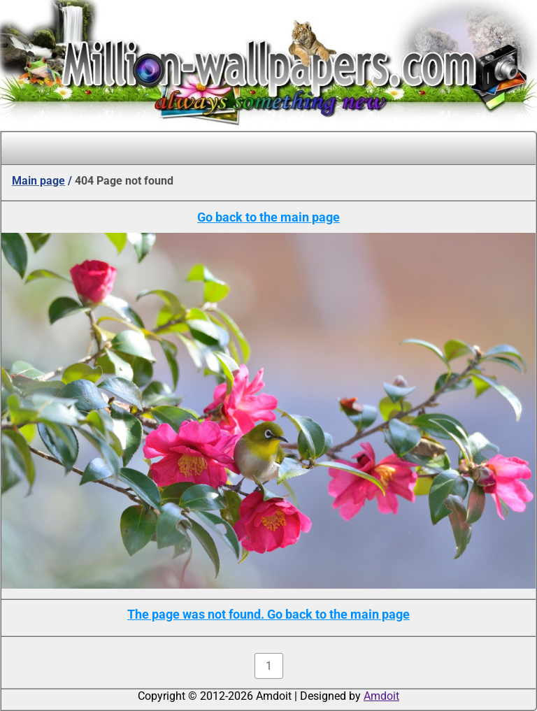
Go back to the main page (268, 217)
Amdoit (381, 696)
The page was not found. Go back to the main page (268, 614)
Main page (38, 180)
